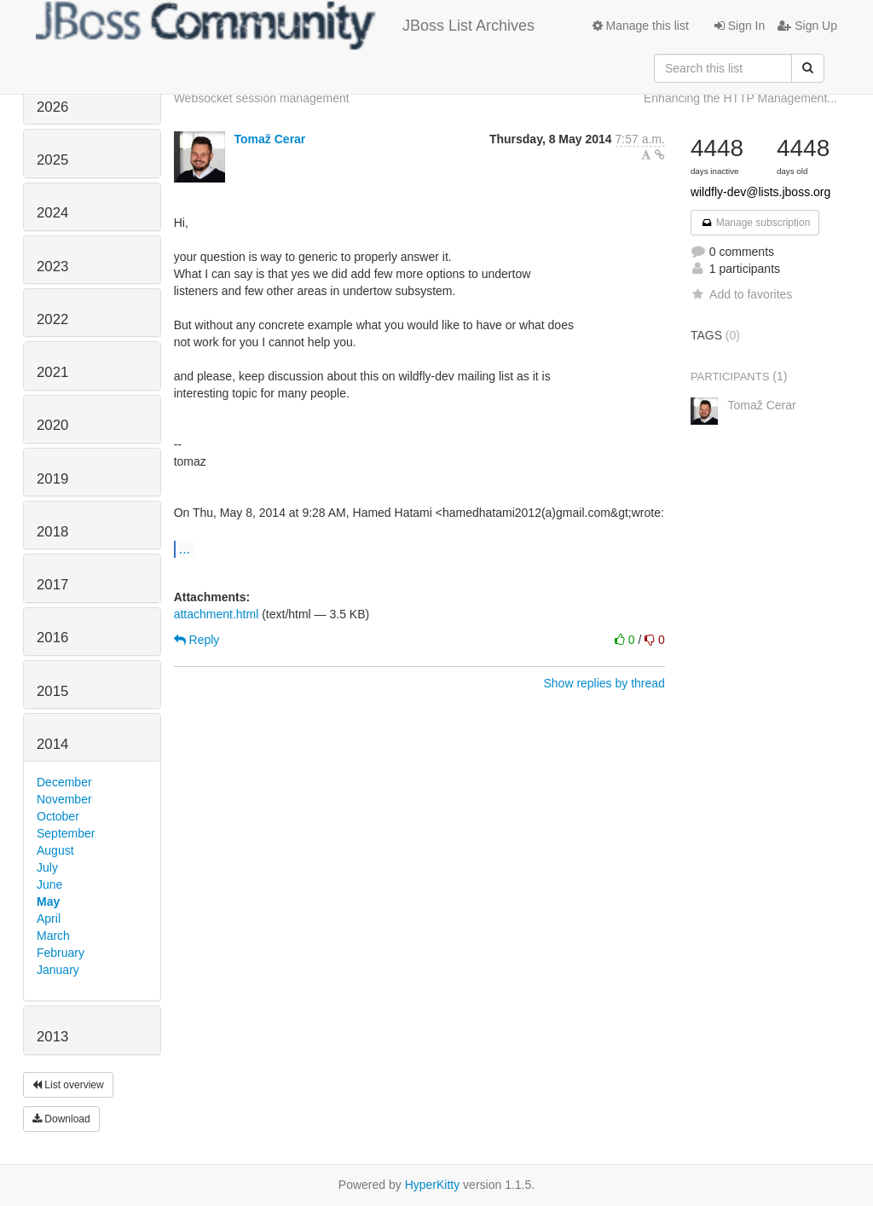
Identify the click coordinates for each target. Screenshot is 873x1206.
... (184, 548)
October (58, 816)
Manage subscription (755, 223)
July (47, 867)
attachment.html (216, 614)
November (64, 799)
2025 (52, 160)
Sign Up (807, 25)
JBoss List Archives (285, 25)
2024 (52, 213)
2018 (52, 532)
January (58, 970)
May (48, 901)
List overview (68, 1085)
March (53, 935)
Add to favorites (741, 294)
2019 (52, 479)
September (66, 833)
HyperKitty (432, 1185)
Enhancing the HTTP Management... (740, 98)
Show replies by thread (603, 683)
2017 (52, 585)
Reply (197, 639)
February (60, 953)
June (49, 884)
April (49, 918)
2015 (52, 691)
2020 (52, 425)
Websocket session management (262, 98)
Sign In (739, 25)
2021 (52, 372)
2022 (52, 319)
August (55, 850)
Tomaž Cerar (270, 139)
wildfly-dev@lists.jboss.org (760, 192)
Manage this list (641, 25)
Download (61, 1119)
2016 (52, 637)
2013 (52, 1037)
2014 (52, 744)
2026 (52, 107)
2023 (52, 266)
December (64, 782)
